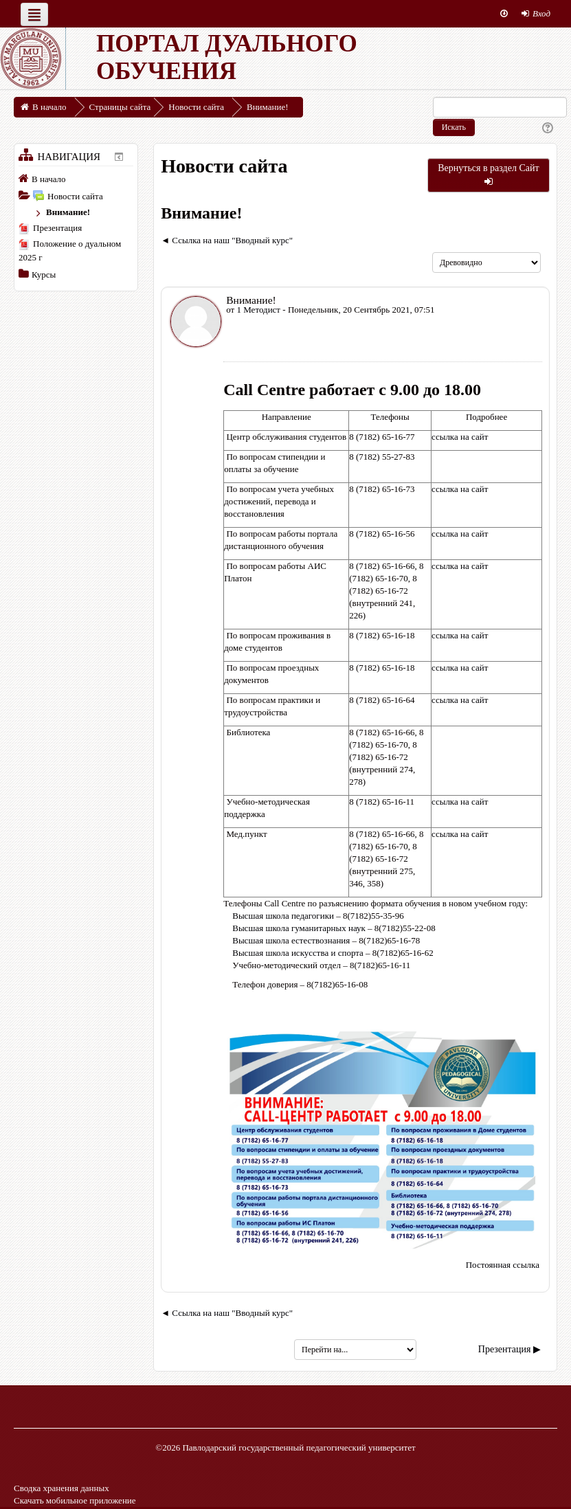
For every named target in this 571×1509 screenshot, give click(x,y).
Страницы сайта (120, 107)
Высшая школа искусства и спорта (297, 953)
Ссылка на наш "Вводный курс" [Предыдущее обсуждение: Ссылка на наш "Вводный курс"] (232, 240)
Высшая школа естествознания (291, 940)
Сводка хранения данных (61, 1488)
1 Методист (258, 309)
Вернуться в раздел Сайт (488, 174)
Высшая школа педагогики (283, 915)
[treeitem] (76, 178)
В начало (49, 179)
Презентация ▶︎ (509, 1349)
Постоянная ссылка (502, 1265)
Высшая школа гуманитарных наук (299, 928)
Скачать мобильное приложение (75, 1500)
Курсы (44, 274)
